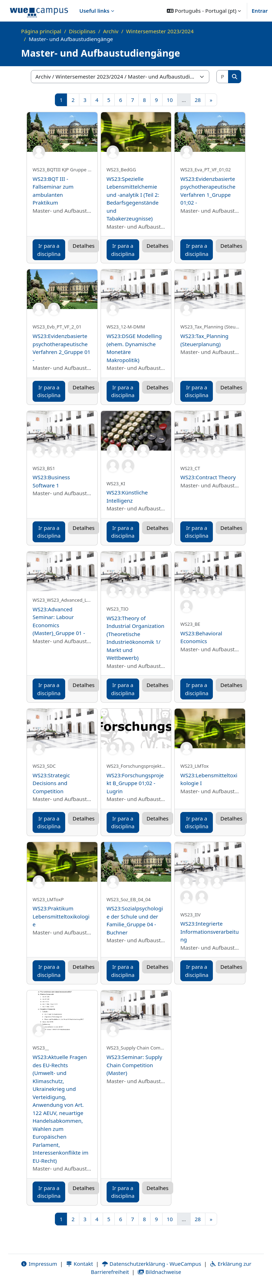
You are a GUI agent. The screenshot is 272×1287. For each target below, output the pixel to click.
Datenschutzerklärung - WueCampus (151, 1263)
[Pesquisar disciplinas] (222, 76)
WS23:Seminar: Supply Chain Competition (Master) (134, 1064)
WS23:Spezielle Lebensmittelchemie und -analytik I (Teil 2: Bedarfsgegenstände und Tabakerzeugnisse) (133, 198)
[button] (204, 10)
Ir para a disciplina (49, 249)
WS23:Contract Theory (208, 477)
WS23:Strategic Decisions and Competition (51, 783)
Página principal (41, 31)
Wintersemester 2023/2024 (160, 31)
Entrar (259, 10)
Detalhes (84, 245)
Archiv (110, 31)
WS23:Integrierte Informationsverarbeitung (209, 931)
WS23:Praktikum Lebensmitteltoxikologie (61, 916)
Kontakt (79, 1263)
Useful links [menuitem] (94, 10)
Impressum (39, 1263)
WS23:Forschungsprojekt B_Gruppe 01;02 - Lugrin (135, 783)
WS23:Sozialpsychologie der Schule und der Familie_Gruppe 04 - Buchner (135, 920)
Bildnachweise (159, 1271)
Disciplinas (82, 31)
